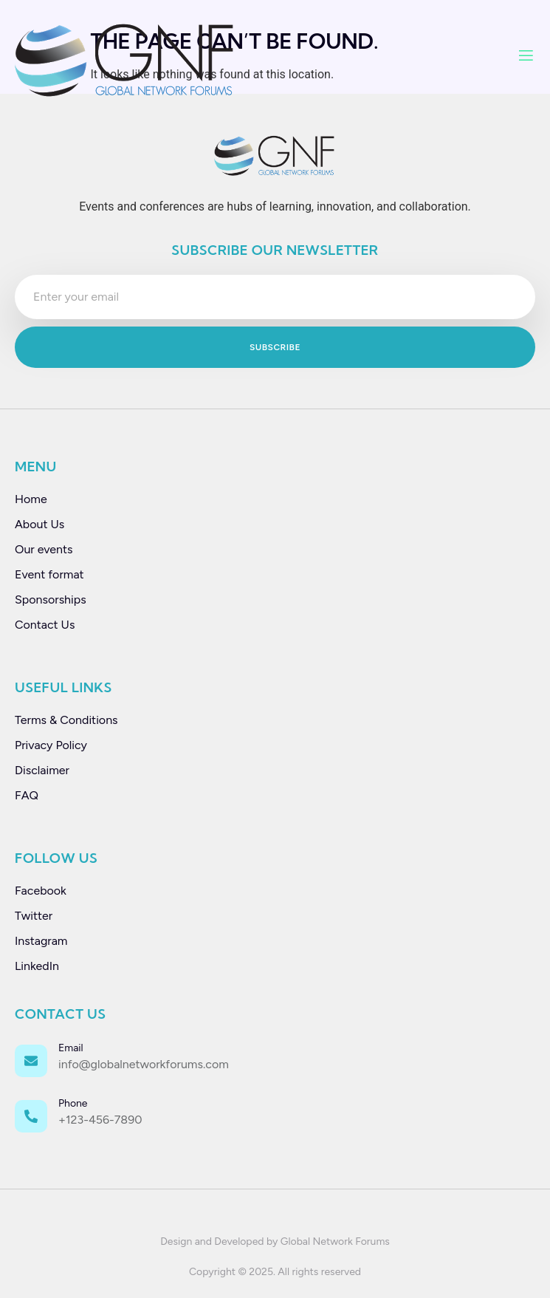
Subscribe (275, 347)
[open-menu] (526, 58)
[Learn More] (275, 1061)
